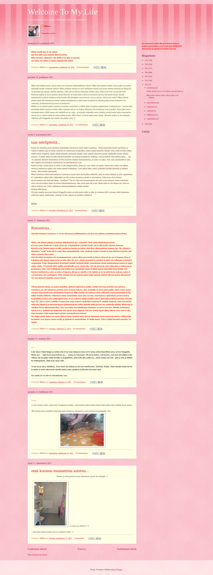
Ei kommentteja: (83, 67)
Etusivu (82, 549)
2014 (147, 72)
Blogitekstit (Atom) (39, 555)
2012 (147, 80)
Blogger (119, 570)
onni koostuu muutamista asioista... (60, 470)
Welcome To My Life (63, 11)
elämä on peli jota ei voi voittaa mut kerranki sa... (165, 91)
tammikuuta (151, 119)
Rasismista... (41, 228)
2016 (147, 64)
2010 (147, 124)
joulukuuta (151, 88)
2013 (147, 76)
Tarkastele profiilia (48, 33)
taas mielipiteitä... (45, 142)
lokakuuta (151, 107)
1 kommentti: (79, 538)
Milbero (47, 26)
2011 (147, 85)
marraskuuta (152, 103)
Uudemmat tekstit (37, 549)
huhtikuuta (151, 115)
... (32, 346)
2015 (147, 68)
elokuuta (150, 111)
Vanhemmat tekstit (126, 549)
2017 (147, 60)
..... (33, 399)
